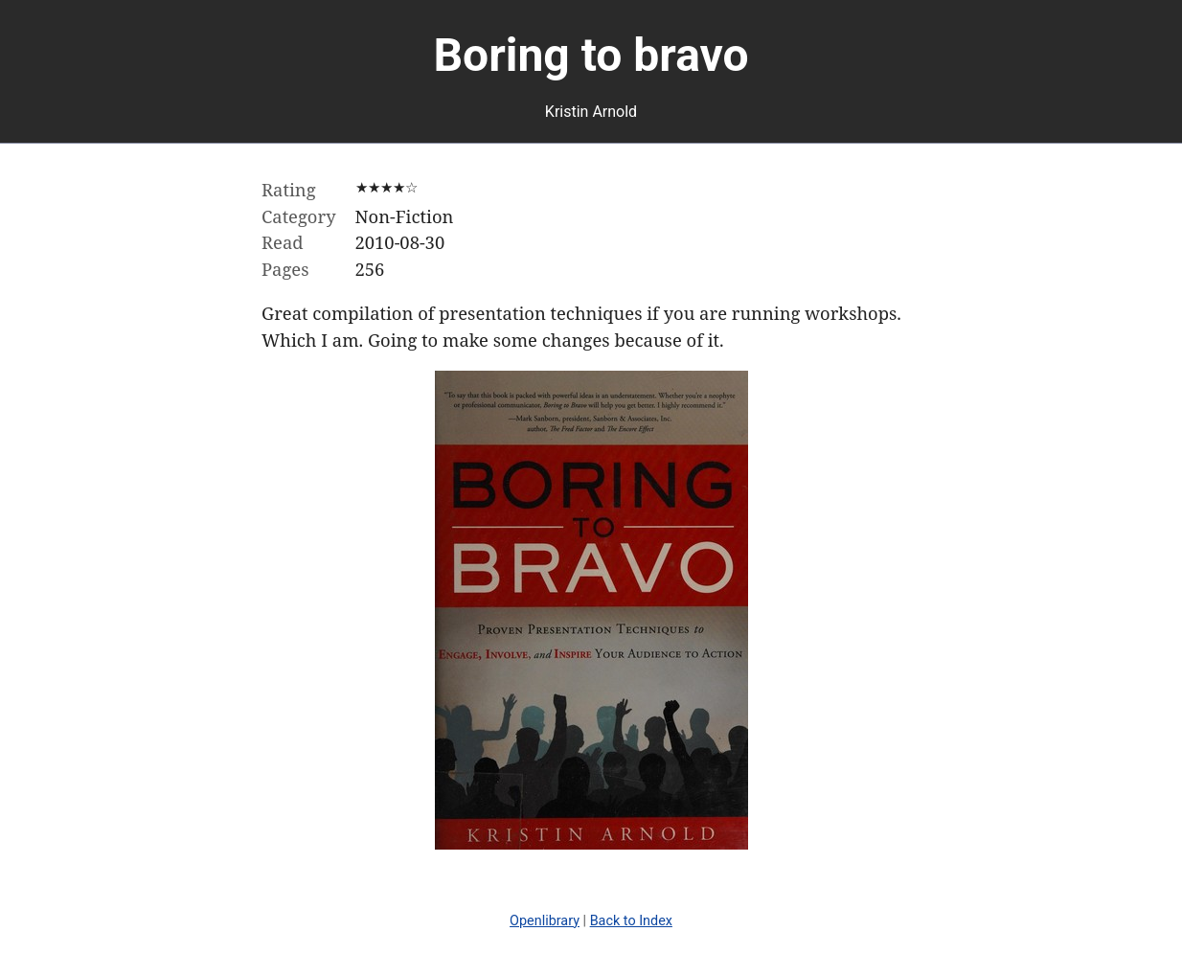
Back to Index (631, 921)
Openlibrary (545, 921)
